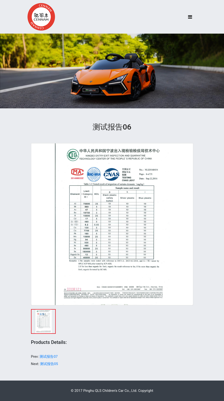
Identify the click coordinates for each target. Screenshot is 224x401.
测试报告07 (48, 356)
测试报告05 (49, 364)
